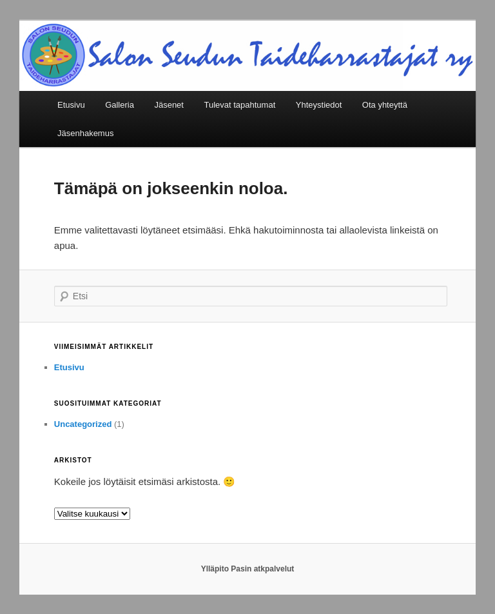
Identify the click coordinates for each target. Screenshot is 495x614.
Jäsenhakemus (85, 133)
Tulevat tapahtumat (239, 105)
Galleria (119, 105)
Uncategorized (83, 424)
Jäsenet (169, 105)
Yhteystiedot (319, 105)
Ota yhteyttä (384, 105)
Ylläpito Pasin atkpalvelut (248, 568)
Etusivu (71, 105)
